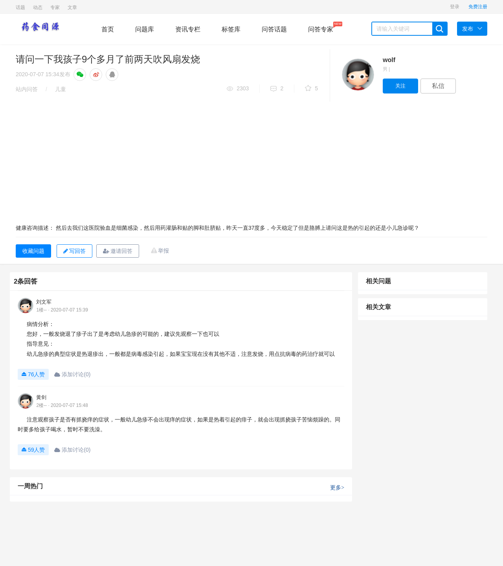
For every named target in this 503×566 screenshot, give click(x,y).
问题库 (144, 29)
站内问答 (27, 89)
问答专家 (320, 27)
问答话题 (274, 29)
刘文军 (43, 302)
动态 (37, 7)
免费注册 (477, 6)
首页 (107, 29)
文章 (72, 7)
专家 (55, 7)
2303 (238, 89)
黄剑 (41, 397)
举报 (163, 250)
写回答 (74, 251)
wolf (389, 60)
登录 (454, 6)
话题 (20, 7)
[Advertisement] (251, 161)
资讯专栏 (187, 29)
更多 (337, 488)
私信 (438, 85)
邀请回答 (117, 251)
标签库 (231, 29)
